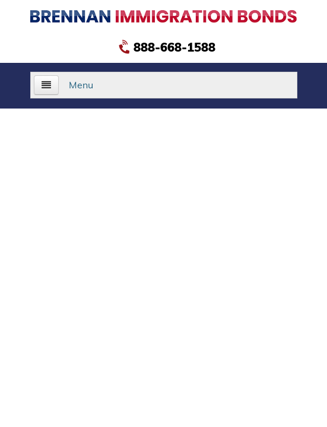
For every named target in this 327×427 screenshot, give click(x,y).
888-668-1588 (168, 47)
